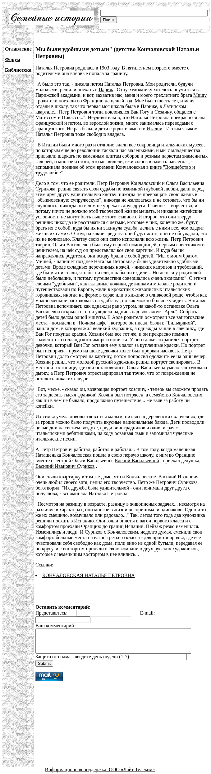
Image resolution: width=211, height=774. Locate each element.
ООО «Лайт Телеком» (132, 763)
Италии (116, 128)
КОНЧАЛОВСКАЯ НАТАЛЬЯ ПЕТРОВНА (88, 564)
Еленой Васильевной (137, 449)
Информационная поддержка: (77, 763)
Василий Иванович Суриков (65, 455)
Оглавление (18, 48)
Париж (106, 89)
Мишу (200, 95)
